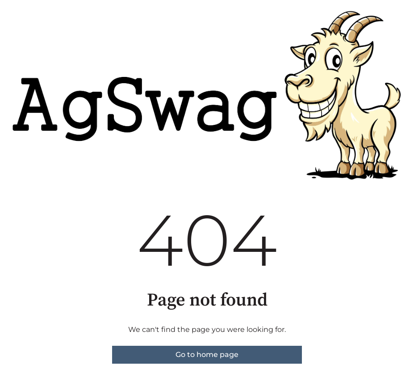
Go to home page (207, 354)
